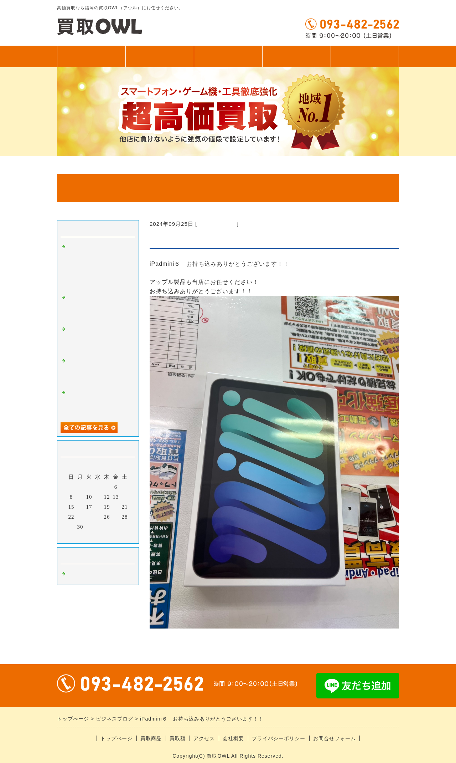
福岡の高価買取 (217, 224)
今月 (98, 536)
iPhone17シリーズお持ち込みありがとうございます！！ (99, 402)
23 (80, 517)
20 (116, 507)
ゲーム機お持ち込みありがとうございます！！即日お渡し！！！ (99, 338)
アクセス (296, 56)
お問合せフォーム (334, 738)
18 (98, 507)
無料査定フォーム (365, 56)
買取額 (228, 56)
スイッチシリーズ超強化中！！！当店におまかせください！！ (99, 307)
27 (116, 517)
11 (98, 497)
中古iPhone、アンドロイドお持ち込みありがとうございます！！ (99, 370)
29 (71, 527)
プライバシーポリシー (278, 738)
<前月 (83, 536)
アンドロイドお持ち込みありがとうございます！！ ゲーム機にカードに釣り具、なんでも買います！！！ (99, 266)
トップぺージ (91, 56)
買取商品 (159, 56)
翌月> (112, 536)
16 (80, 507)
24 (89, 517)
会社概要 (233, 738)
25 (98, 517)
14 (125, 497)
